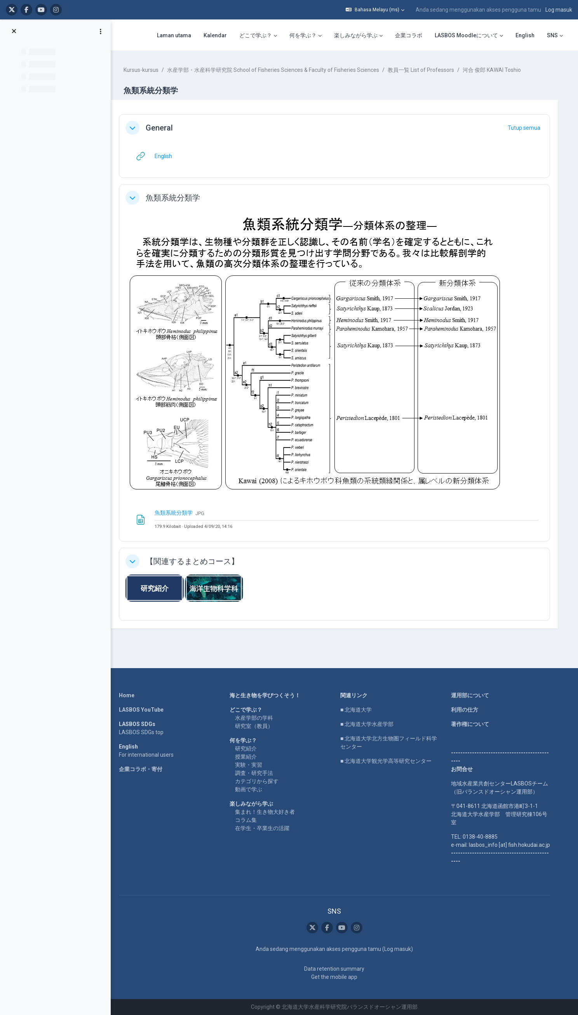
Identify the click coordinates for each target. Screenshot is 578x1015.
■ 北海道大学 (360, 710)
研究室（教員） (258, 726)
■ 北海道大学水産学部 (370, 724)
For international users (150, 755)
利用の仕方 (468, 710)
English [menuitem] (524, 35)
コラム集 (250, 820)
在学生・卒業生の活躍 (266, 828)
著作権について (474, 724)
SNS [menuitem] (552, 35)
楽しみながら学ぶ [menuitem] (356, 35)
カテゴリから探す (260, 781)
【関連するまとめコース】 (201, 561)
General (168, 127)
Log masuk (558, 10)
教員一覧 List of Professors (430, 70)
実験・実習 (252, 765)
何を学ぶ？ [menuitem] (303, 35)
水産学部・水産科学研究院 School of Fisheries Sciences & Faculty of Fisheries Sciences (282, 70)
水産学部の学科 (258, 718)
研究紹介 (250, 748)
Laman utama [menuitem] (174, 35)
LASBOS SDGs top (145, 732)
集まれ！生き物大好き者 (269, 812)
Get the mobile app (338, 977)
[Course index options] (101, 31)
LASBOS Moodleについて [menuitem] (466, 35)
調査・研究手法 (258, 773)
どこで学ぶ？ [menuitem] (255, 35)
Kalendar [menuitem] (215, 35)
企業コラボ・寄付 (144, 769)
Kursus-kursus (149, 70)
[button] (375, 10)
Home (130, 695)
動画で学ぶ (252, 789)
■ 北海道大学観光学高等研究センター (389, 761)
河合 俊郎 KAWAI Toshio (501, 70)
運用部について (474, 695)
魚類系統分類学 (182, 197)
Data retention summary (338, 969)
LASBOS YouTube (145, 710)
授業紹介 (250, 757)
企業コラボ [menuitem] (408, 35)
